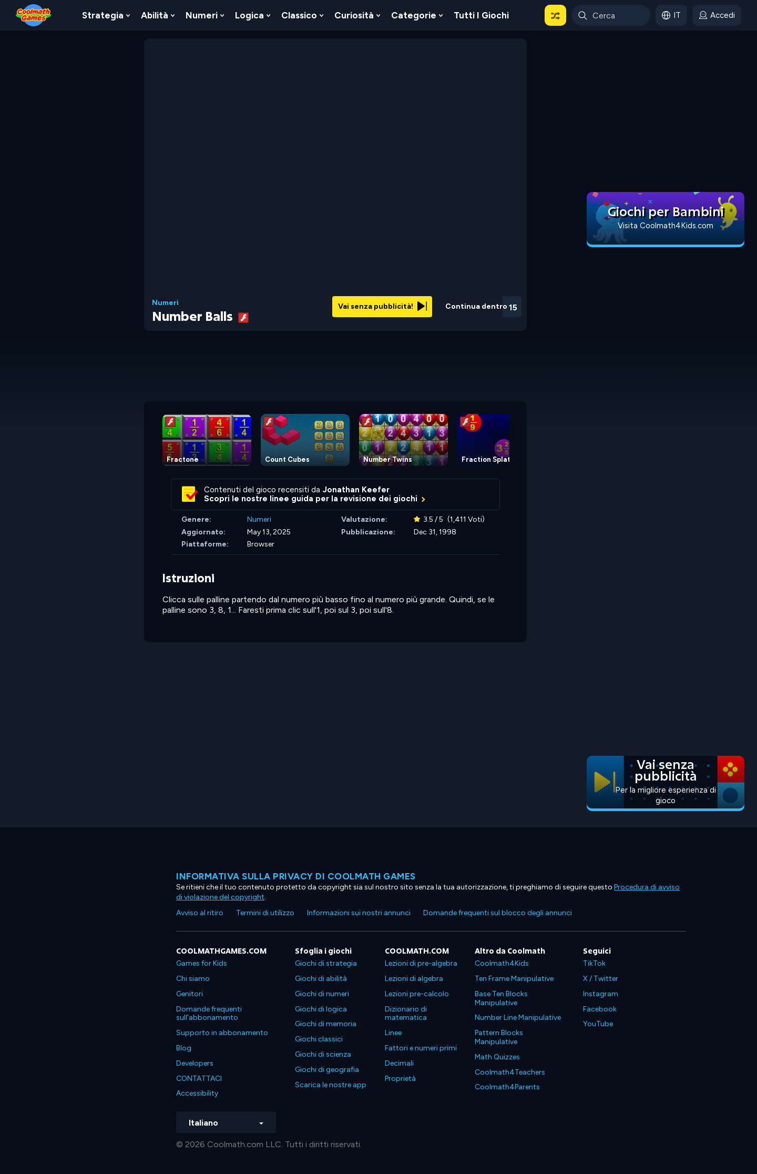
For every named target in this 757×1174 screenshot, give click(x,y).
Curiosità (354, 15)
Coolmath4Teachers (510, 1072)
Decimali (399, 1063)
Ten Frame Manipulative (514, 978)
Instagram (600, 993)
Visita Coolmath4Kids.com (665, 225)
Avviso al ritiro (199, 912)
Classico (299, 15)
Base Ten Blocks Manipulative (501, 998)
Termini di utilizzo (265, 912)
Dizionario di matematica (406, 1014)
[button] (555, 15)
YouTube (598, 1023)
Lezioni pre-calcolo (417, 993)
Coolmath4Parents (507, 1086)
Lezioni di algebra (414, 978)
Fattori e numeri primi (421, 1048)
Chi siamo (193, 978)
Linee (393, 1032)
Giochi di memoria (325, 1023)
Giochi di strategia (326, 963)
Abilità (154, 15)
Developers (194, 1063)
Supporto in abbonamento (222, 1032)
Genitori (189, 993)
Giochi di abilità (321, 978)
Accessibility (197, 1093)
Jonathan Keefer (356, 489)
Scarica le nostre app (330, 1084)
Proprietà (400, 1078)
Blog (183, 1048)
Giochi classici (319, 1039)
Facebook (600, 1009)
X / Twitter (600, 978)
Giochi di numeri (322, 993)
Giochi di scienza (323, 1054)
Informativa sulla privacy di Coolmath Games (296, 876)
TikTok (594, 963)
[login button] (716, 15)
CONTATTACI (199, 1078)
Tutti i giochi (481, 15)
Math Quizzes (497, 1056)
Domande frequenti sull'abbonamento (209, 1014)
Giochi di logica (321, 1009)
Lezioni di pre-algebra (421, 963)
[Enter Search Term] (610, 15)
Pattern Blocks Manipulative (499, 1037)
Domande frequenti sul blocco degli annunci (497, 912)
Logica (249, 15)
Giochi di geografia (327, 1069)
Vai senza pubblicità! (382, 306)
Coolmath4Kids (502, 963)
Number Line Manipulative (518, 1017)
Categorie (413, 15)
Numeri (202, 15)
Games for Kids (201, 963)
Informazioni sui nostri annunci (359, 912)
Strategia (103, 15)
